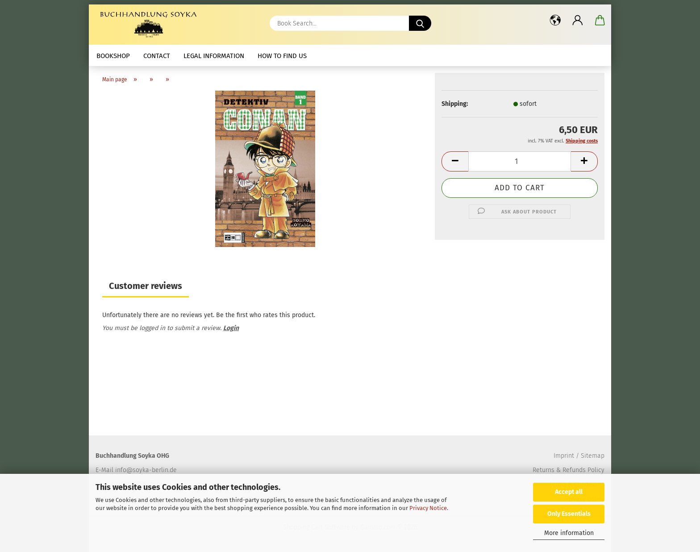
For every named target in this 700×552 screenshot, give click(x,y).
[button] (555, 20)
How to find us (282, 56)
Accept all (569, 492)
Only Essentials (569, 514)
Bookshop (113, 56)
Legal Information (213, 56)
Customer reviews (145, 285)
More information (569, 533)
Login (231, 328)
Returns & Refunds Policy (568, 470)
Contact (156, 56)
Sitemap (592, 456)
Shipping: (455, 104)
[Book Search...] (420, 23)
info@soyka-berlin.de (146, 470)
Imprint (564, 456)
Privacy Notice (428, 508)
